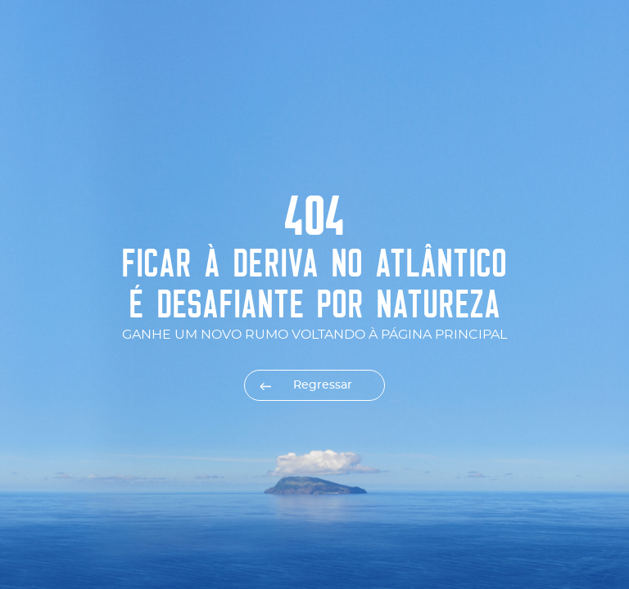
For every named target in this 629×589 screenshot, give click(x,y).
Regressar (322, 385)
